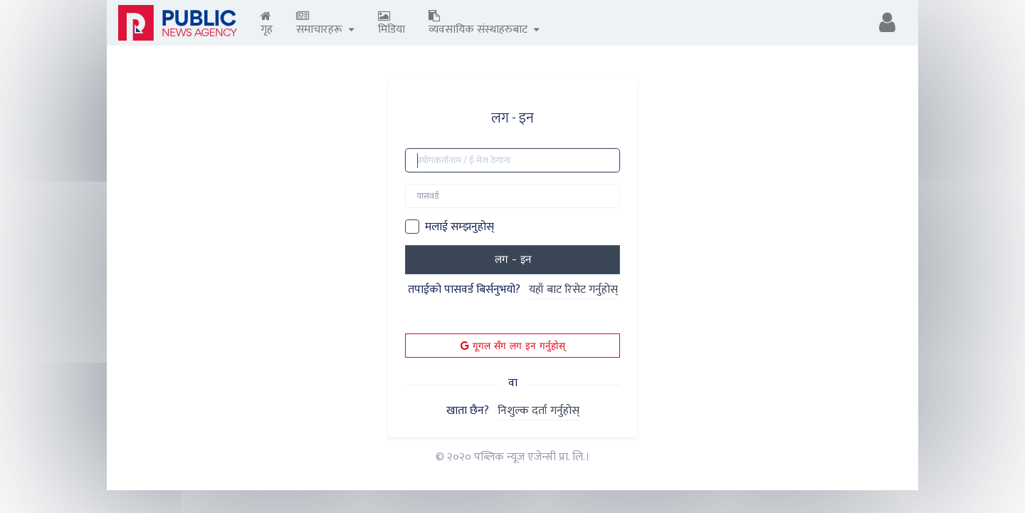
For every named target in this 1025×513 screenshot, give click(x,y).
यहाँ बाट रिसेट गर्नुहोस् (573, 290)
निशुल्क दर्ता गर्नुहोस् (538, 411)
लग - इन (513, 259)
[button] (887, 23)
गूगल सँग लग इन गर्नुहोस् (513, 345)
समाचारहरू (325, 24)
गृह (267, 24)
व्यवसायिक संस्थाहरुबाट (484, 24)
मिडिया (391, 24)
